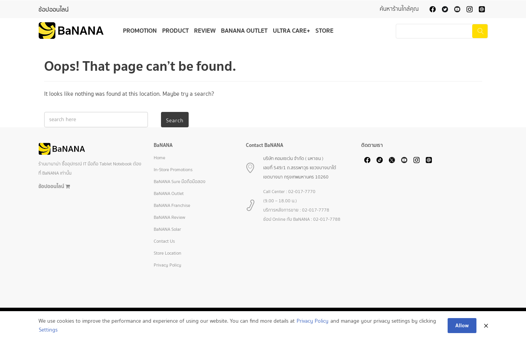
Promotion (140, 30)
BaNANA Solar (167, 229)
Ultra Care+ (291, 30)
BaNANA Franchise (172, 205)
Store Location (167, 253)
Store (324, 30)
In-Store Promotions (173, 169)
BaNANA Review (169, 217)
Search (175, 121)
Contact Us (164, 241)
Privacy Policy (167, 265)
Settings (48, 330)
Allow (462, 325)
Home (159, 157)
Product (175, 30)
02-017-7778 (315, 210)
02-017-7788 (326, 219)
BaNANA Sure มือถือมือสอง (180, 181)
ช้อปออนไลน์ (53, 9)
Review (205, 30)
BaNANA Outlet (244, 30)
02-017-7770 (301, 191)
